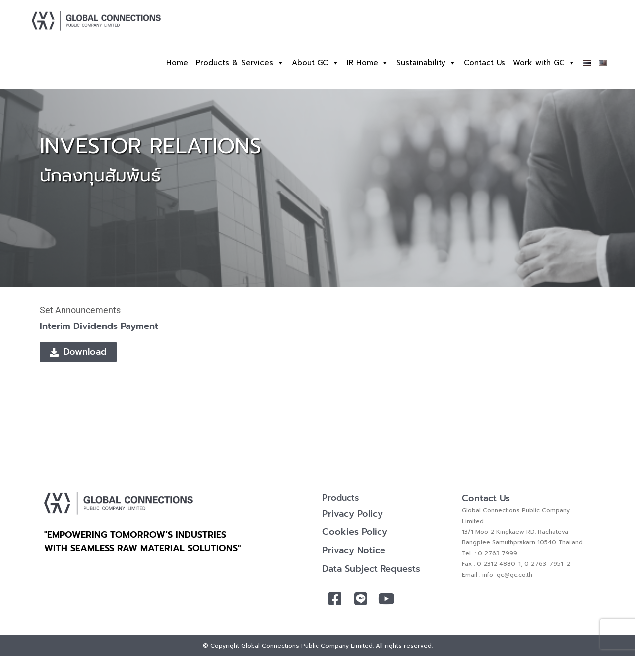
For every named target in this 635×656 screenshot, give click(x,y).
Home (177, 62)
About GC (315, 63)
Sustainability (426, 63)
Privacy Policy (352, 514)
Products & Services (240, 63)
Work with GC (544, 63)
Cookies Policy (354, 532)
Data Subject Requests (371, 569)
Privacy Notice (353, 550)
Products (340, 497)
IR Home (367, 63)
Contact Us (484, 62)
